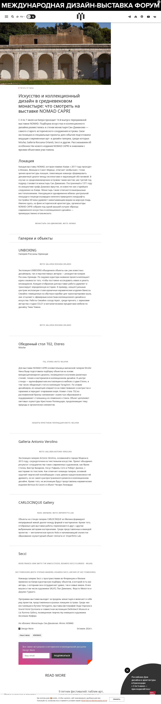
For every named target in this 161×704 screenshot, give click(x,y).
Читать (23, 88)
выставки (25, 635)
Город (30, 88)
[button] (127, 670)
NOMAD (37, 635)
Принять (116, 698)
